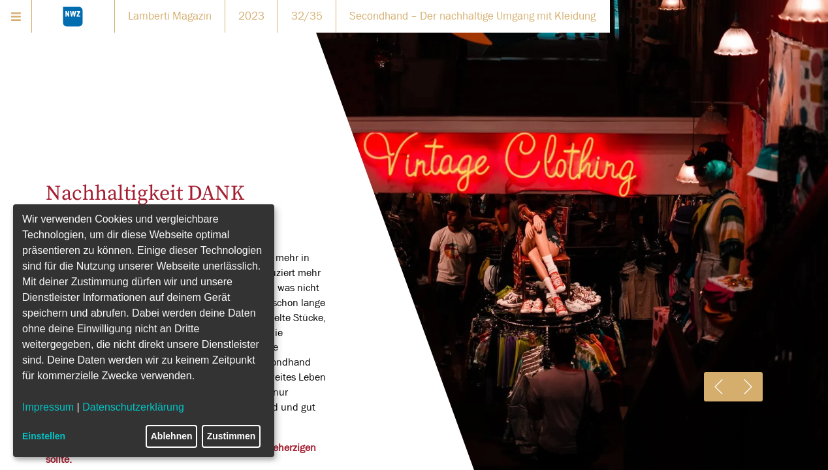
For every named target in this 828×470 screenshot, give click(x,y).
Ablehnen (172, 436)
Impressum (48, 407)
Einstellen (43, 436)
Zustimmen (231, 436)
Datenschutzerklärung (133, 407)
